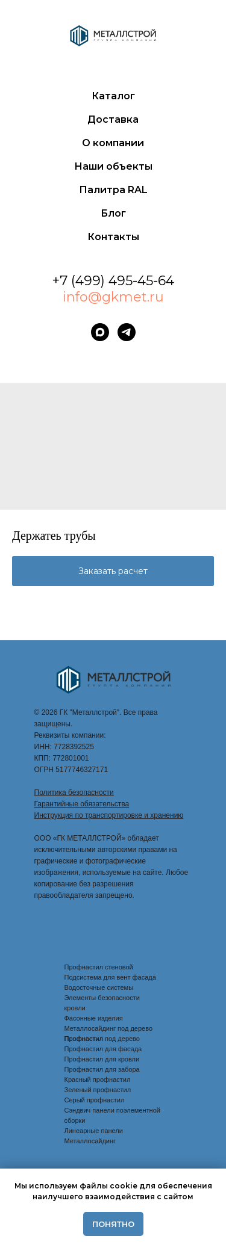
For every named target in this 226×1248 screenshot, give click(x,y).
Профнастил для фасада (103, 1048)
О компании (113, 143)
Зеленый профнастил (97, 1089)
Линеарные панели (93, 1130)
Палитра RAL (113, 190)
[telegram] (127, 332)
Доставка (113, 119)
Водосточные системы (99, 987)
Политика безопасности (74, 792)
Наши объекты (113, 166)
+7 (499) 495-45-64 (113, 281)
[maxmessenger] (100, 332)
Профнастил (84, 1038)
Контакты (113, 236)
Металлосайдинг (90, 1141)
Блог (113, 213)
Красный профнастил (97, 1079)
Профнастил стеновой (98, 967)
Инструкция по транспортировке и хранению (109, 815)
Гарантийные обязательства (82, 804)
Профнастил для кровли (102, 1059)
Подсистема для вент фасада (110, 977)
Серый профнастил (94, 1100)
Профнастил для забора (102, 1069)
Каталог (113, 96)
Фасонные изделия (93, 1018)
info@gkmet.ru (113, 297)
